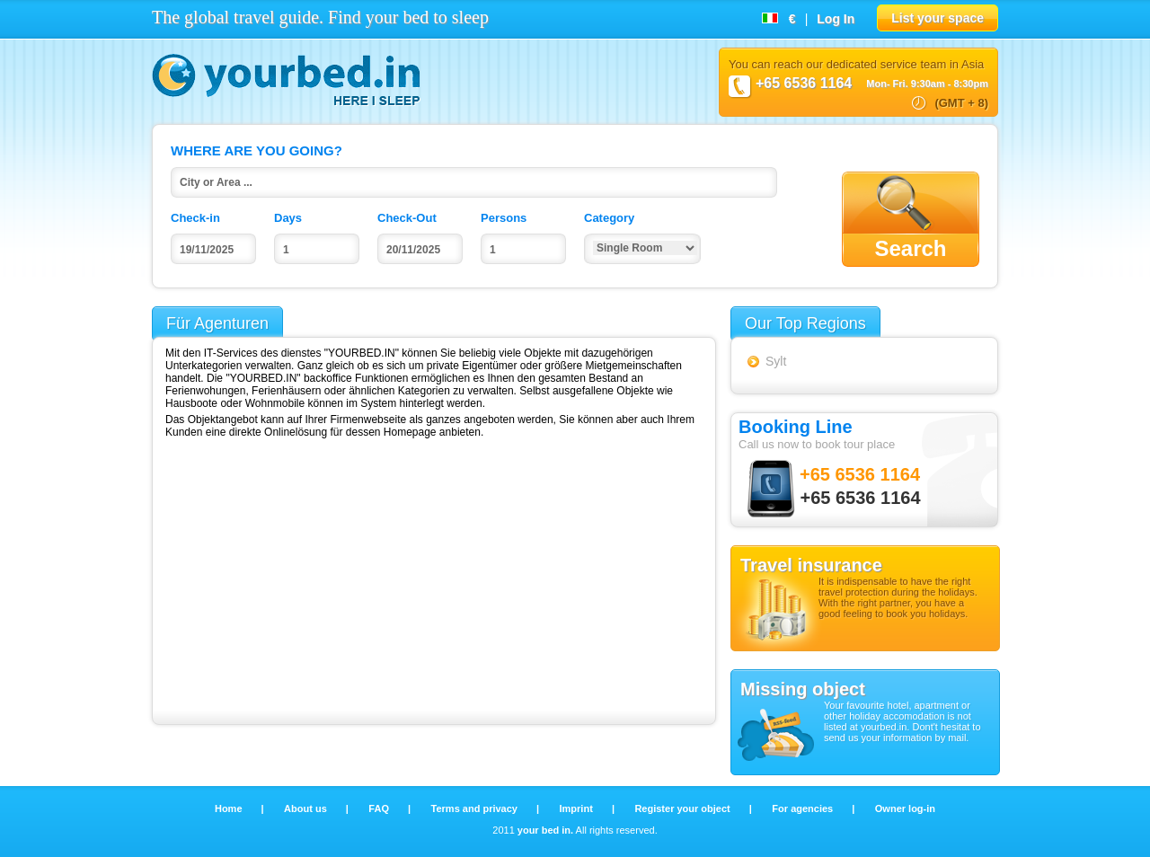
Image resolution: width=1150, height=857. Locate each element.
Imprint (578, 808)
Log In (835, 19)
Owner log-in (905, 808)
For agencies (804, 808)
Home (230, 808)
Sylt (775, 361)
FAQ (380, 808)
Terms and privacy (475, 808)
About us (307, 808)
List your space (937, 18)
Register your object (683, 808)
